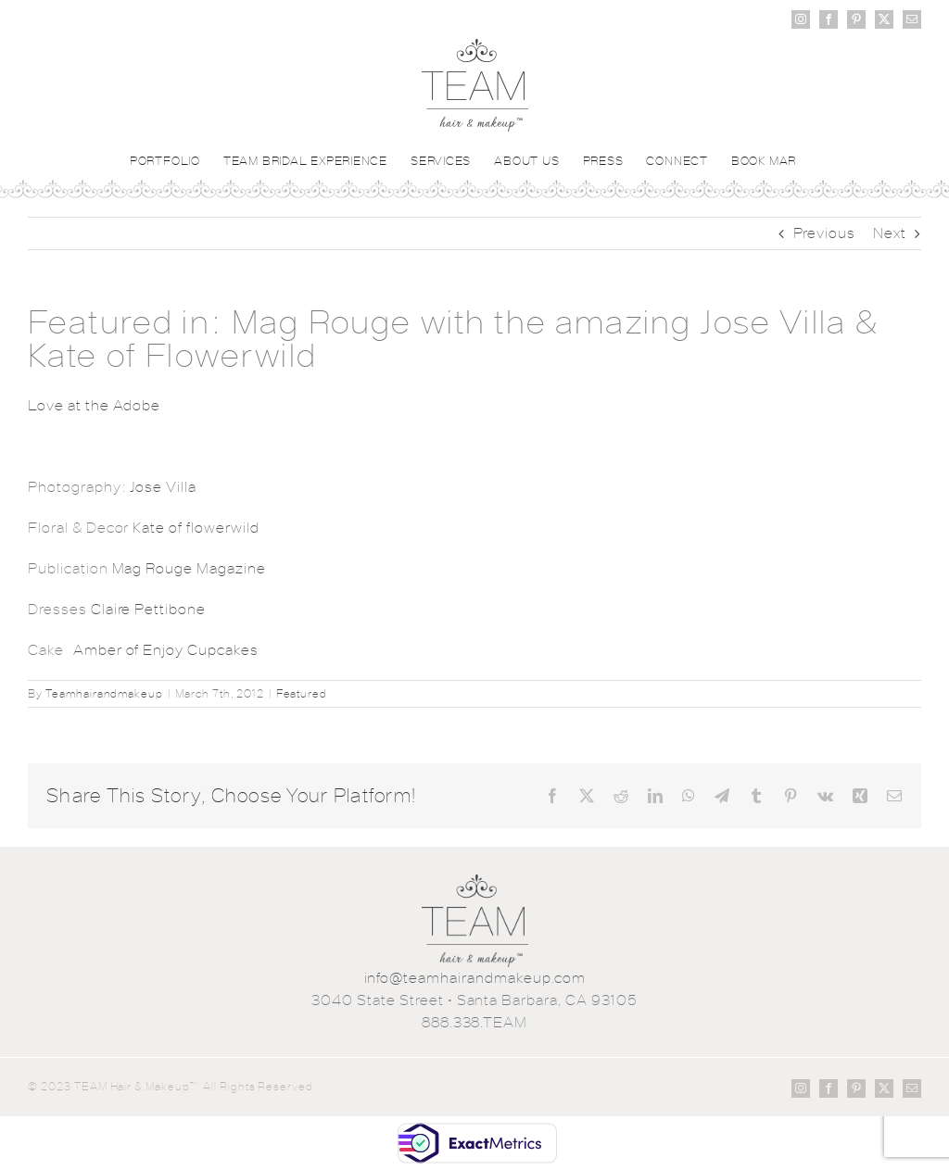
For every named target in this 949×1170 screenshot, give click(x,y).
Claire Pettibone (148, 609)
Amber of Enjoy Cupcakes (166, 650)
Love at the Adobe (94, 405)
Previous (824, 233)
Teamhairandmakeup (104, 693)
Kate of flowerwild (196, 527)
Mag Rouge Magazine (189, 568)
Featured (302, 693)
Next (889, 233)
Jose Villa (163, 487)
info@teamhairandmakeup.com (475, 978)
